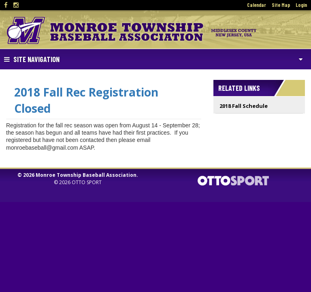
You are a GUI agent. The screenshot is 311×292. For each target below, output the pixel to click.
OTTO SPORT (87, 182)
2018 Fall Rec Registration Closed (86, 100)
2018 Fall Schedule (243, 106)
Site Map (281, 5)
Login (301, 5)
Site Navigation (32, 59)
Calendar (256, 5)
